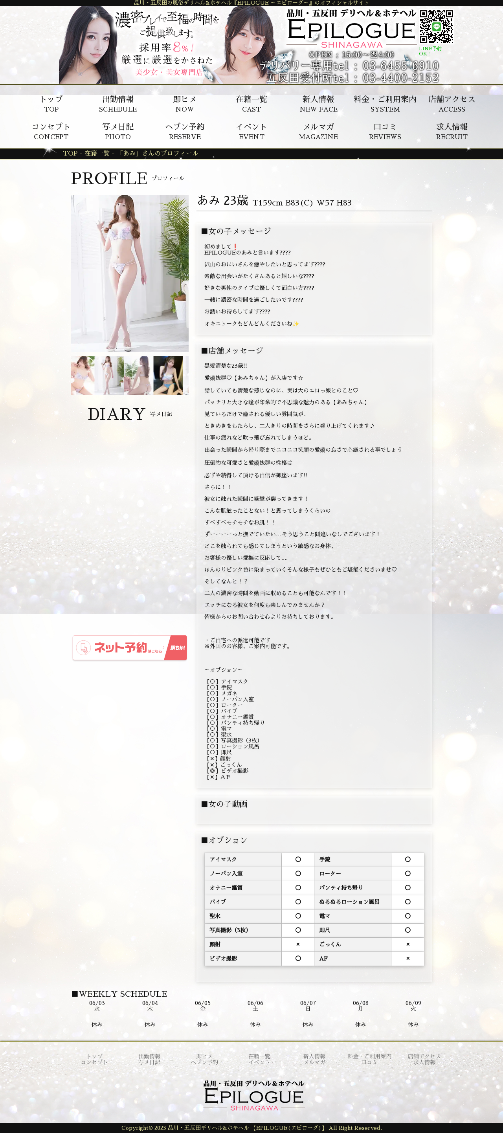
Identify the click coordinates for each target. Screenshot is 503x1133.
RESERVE (184, 131)
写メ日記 (149, 1062)
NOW (184, 104)
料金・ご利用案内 (369, 1056)
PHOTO (118, 131)
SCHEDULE (118, 104)
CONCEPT (51, 131)
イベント (259, 1062)
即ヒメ (204, 1056)
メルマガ (314, 1062)
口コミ (369, 1062)
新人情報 (314, 1056)
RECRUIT (452, 131)
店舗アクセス (424, 1056)
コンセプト (94, 1062)
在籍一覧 (259, 1056)
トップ (94, 1056)
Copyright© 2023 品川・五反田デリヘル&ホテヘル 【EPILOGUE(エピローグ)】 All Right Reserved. (251, 1128)
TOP (51, 104)
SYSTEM (385, 104)
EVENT (251, 131)
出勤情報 (149, 1056)
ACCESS (451, 104)
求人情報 (424, 1062)
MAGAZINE (318, 131)
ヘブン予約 (204, 1062)
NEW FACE (318, 104)
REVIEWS (385, 131)
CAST (251, 104)
